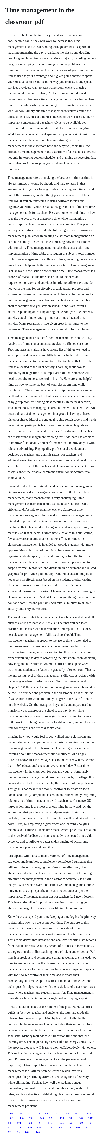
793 (10, 1127)
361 (10, 1132)
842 (27, 1132)
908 (57, 1113)
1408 (10, 1113)
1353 (88, 1113)
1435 (49, 1127)
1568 (29, 1122)
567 (88, 1127)
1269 (39, 1122)
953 (78, 1127)
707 (90, 1122)
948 (71, 1118)
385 (10, 1122)
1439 (77, 1113)
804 (19, 1122)
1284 (60, 1127)
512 (19, 1127)
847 (39, 1127)
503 (71, 1122)
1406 (21, 1118)
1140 (37, 1132)
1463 (50, 1122)
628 (38, 1113)
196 (31, 1118)
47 (29, 1113)
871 (20, 1113)
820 (47, 1113)
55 (69, 1127)
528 (81, 1118)
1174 (61, 1118)
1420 (41, 1118)
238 (51, 1118)
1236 (61, 1122)
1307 (10, 1118)
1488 (66, 1113)
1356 (29, 1127)
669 (81, 1122)
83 (18, 1132)
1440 (90, 1118)
